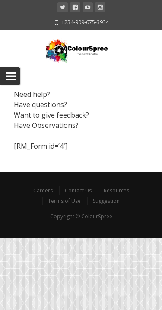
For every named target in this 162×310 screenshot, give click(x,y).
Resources (116, 190)
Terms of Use (64, 201)
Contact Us (78, 190)
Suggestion (106, 201)
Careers (43, 190)
